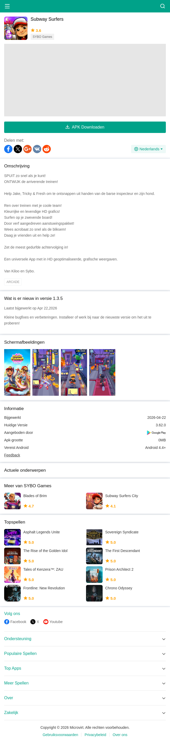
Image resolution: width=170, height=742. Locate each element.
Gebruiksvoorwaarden (60, 735)
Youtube (56, 622)
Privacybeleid (95, 735)
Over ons (120, 735)
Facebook (18, 622)
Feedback (12, 455)
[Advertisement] (85, 80)
